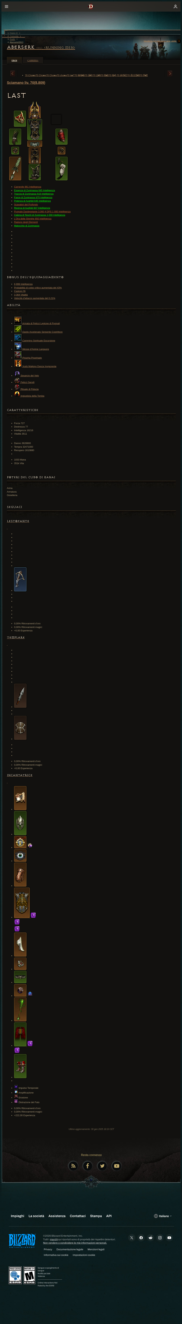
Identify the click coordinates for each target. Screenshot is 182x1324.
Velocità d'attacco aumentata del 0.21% (34, 298)
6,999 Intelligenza (23, 284)
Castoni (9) (20, 291)
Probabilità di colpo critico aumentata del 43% (38, 287)
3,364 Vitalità (21, 294)
